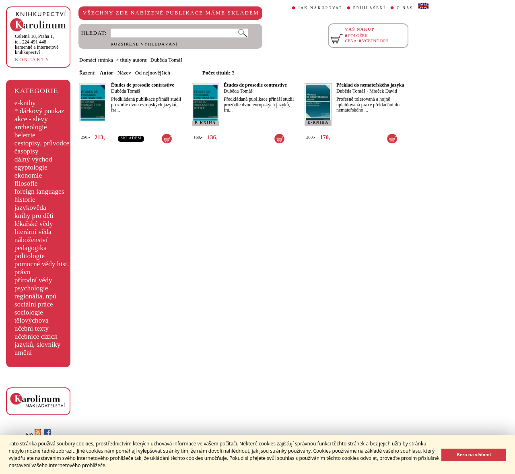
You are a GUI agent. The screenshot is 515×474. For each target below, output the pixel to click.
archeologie (30, 127)
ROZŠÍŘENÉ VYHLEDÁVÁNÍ (144, 44)
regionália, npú (35, 296)
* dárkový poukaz (39, 111)
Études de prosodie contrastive (142, 85)
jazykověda (30, 207)
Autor (106, 73)
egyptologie (30, 167)
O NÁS (405, 8)
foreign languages (39, 191)
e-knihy (25, 103)
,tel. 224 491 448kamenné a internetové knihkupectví (37, 44)
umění (23, 352)
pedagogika (30, 248)
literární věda (33, 232)
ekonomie (28, 175)
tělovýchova (31, 320)
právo (22, 272)
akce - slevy (31, 119)
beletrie (24, 135)
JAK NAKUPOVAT (320, 8)
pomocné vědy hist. (41, 264)
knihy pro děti (34, 215)
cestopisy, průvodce (42, 143)
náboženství (31, 240)
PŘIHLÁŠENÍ (369, 8)
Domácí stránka (96, 60)
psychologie (31, 288)
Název (124, 73)
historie (24, 199)
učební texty (31, 328)
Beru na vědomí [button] (474, 454)
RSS (33, 434)
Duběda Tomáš (125, 91)
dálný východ (33, 159)
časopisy (26, 151)
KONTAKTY (32, 59)
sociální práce (33, 304)
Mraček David (383, 91)
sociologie (28, 312)
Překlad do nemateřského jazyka (370, 85)
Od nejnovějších (152, 73)
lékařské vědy (33, 224)
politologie (29, 256)
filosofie (26, 183)
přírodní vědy (33, 280)
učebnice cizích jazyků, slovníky (37, 340)
